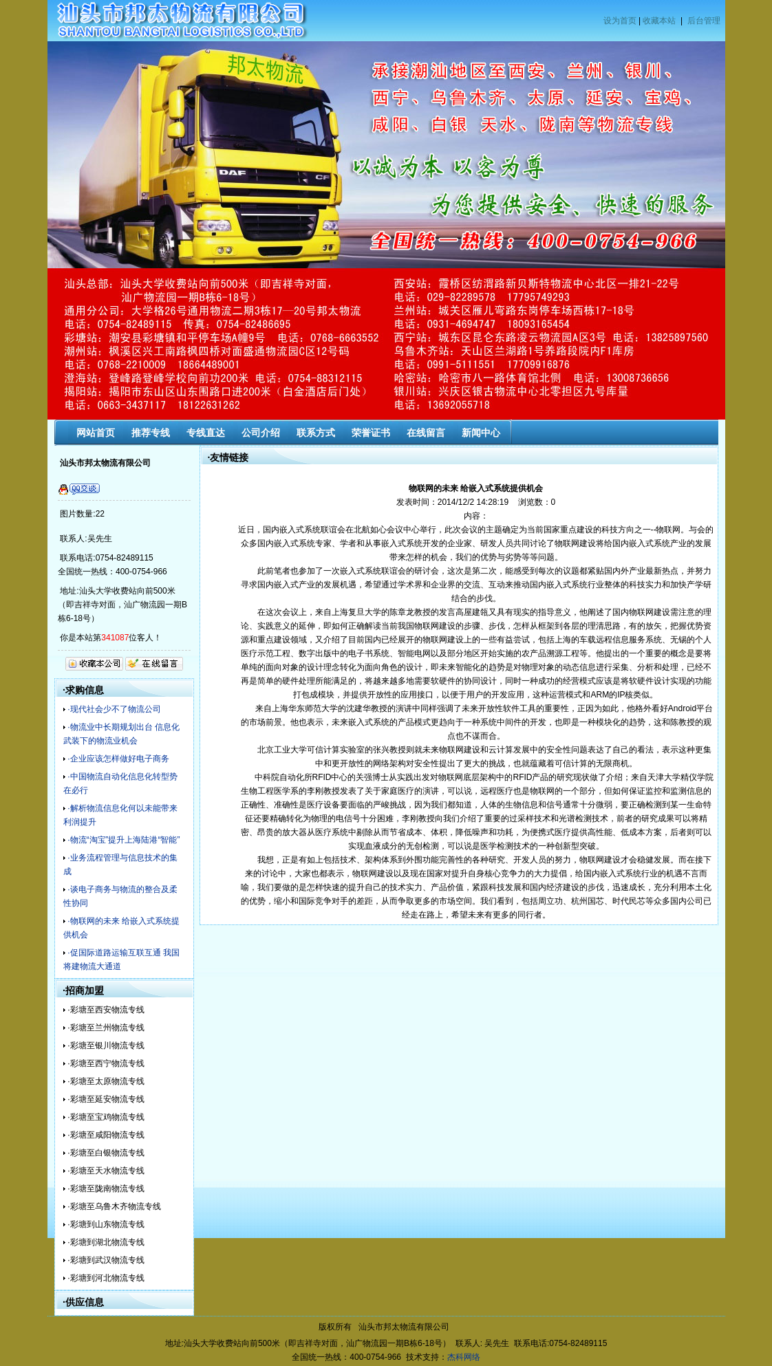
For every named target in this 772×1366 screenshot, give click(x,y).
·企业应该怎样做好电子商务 (118, 758)
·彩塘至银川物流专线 (105, 1045)
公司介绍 (261, 432)
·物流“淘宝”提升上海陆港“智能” (123, 840)
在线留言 (426, 432)
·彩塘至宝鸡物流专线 (105, 1117)
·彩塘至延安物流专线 (105, 1099)
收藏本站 (659, 20)
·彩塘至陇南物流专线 (105, 1188)
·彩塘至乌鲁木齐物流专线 (113, 1206)
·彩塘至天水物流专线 (105, 1170)
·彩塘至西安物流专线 (105, 1010)
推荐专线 (150, 432)
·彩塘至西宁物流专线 (105, 1063)
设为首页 (619, 20)
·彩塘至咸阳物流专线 (105, 1135)
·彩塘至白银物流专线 (105, 1153)
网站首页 (95, 432)
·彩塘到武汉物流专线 (105, 1260)
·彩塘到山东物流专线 (105, 1224)
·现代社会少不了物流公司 (113, 709)
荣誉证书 (371, 432)
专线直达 (205, 432)
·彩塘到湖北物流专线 (105, 1242)
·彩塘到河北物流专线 (105, 1278)
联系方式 (316, 432)
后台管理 (703, 20)
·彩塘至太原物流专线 (105, 1081)
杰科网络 (463, 1357)
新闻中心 (481, 432)
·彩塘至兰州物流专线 (105, 1027)
